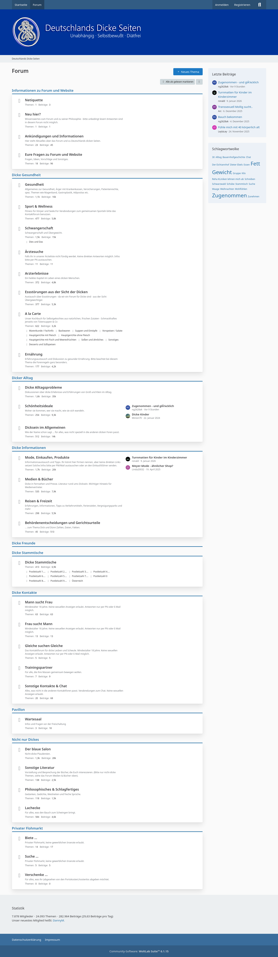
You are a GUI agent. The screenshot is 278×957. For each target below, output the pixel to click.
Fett (255, 163)
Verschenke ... (36, 874)
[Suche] (259, 4)
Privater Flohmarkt (27, 828)
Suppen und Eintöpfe (86, 330)
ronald (221, 101)
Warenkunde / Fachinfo (41, 330)
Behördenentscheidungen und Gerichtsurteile (62, 522)
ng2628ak (223, 86)
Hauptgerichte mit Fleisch (42, 335)
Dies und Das (36, 241)
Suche (252, 184)
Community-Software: (138, 951)
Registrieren (242, 5)
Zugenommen (229, 195)
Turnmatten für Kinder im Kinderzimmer (159, 457)
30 (213, 157)
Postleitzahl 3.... (80, 571)
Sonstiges (113, 339)
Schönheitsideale (39, 406)
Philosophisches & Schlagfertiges (52, 789)
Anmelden (222, 5)
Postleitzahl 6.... (37, 576)
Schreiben (250, 179)
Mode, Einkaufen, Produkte (47, 457)
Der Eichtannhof (220, 164)
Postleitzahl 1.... (37, 571)
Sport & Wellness (39, 206)
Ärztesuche (34, 251)
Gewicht (222, 172)
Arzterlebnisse (37, 273)
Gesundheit (34, 184)
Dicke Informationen (29, 447)
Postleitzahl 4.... (101, 571)
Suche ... (32, 856)
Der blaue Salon (38, 749)
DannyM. (59, 920)
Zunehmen (253, 196)
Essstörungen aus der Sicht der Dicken (56, 292)
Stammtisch (241, 184)
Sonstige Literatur (40, 767)
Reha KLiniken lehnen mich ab (228, 179)
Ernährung (33, 354)
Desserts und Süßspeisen (42, 344)
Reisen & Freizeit (38, 501)
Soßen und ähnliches (92, 339)
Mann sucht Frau (39, 602)
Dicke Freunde (24, 543)
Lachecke (32, 808)
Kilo (244, 173)
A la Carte (33, 313)
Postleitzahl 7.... (80, 576)
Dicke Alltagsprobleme (43, 387)
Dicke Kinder (140, 414)
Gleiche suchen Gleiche (44, 645)
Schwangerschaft (39, 228)
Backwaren (64, 330)
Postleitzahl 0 (100, 576)
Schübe (230, 184)
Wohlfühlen (241, 189)
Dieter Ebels (236, 164)
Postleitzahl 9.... (58, 580)
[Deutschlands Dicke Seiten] (139, 32)
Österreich (77, 580)
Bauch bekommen (230, 117)
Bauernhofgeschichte (234, 157)
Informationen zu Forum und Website (42, 90)
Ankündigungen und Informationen (54, 136)
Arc (220, 111)
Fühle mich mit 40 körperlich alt (239, 127)
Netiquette (34, 100)
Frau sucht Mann (39, 624)
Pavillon (18, 709)
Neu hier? (33, 114)
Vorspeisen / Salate (112, 330)
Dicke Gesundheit (26, 175)
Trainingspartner (39, 667)
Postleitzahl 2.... (58, 571)
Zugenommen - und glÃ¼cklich (153, 406)
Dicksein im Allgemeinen (45, 427)
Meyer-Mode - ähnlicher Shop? (152, 466)
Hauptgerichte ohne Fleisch (75, 335)
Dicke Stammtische (27, 552)
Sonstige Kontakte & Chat (46, 686)
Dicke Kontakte (24, 592)
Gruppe (237, 173)
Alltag (219, 157)
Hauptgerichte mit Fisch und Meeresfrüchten (52, 339)
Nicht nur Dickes (25, 739)
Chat (248, 157)
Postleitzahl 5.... (58, 576)
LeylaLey (222, 131)
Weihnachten (227, 189)
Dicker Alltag (22, 378)
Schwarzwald (219, 184)
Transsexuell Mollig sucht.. (235, 107)
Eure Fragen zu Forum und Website (53, 154)
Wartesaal (33, 719)
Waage (215, 189)
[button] (199, 82)
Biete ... (31, 838)
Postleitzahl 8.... (37, 580)
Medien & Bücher (39, 479)
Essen (247, 164)
